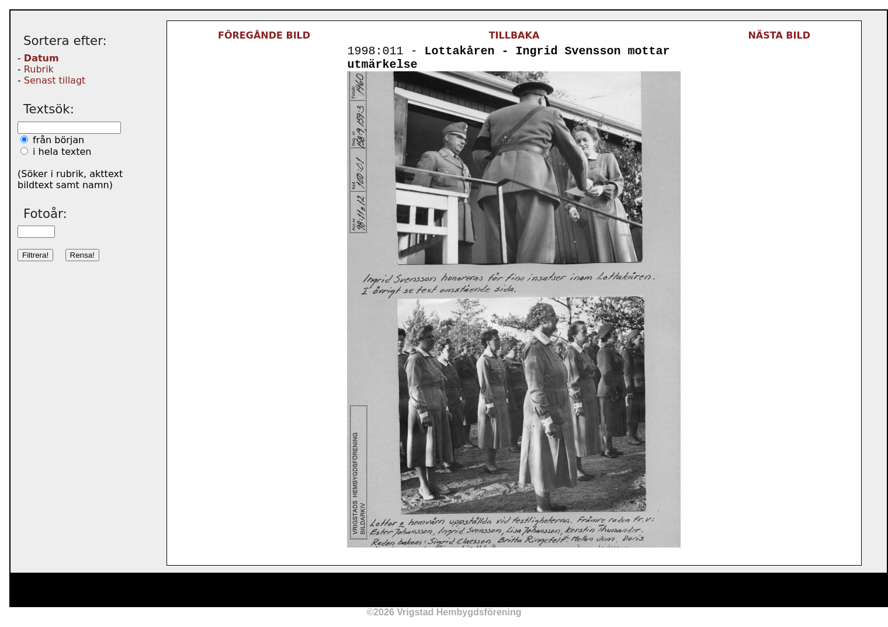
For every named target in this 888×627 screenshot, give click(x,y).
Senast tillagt (54, 80)
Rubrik (39, 69)
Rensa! (82, 255)
